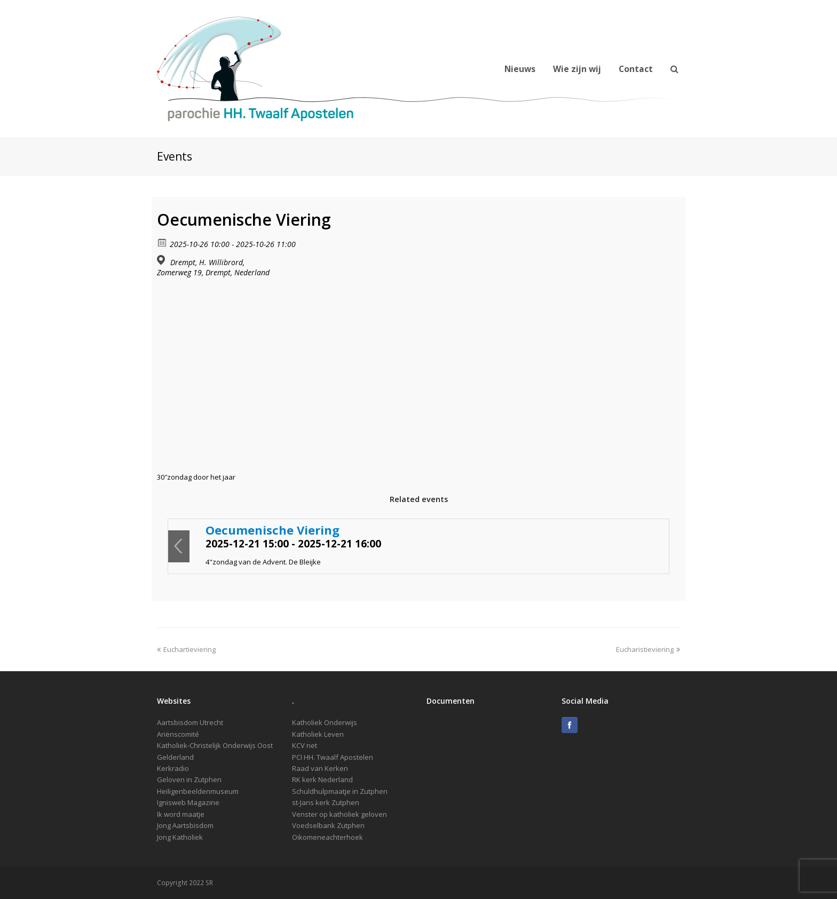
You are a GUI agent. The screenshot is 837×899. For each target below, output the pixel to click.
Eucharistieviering (648, 649)
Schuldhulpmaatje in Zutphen (340, 791)
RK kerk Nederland (322, 779)
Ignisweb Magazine (188, 802)
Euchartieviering (186, 649)
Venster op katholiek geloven (339, 814)
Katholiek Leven (318, 734)
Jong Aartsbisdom (185, 825)
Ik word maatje (180, 814)
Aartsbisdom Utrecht (190, 722)
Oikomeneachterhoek (327, 837)
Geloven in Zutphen (189, 779)
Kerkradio (173, 768)
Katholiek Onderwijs (324, 722)
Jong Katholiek (180, 837)
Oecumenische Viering (272, 530)
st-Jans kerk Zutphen (325, 802)
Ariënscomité (178, 734)
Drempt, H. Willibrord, (207, 262)
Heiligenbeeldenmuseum (198, 791)
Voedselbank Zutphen (328, 825)
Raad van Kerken (320, 768)
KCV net (304, 745)
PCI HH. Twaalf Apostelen (332, 757)
